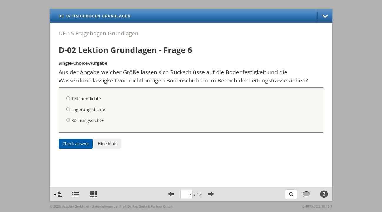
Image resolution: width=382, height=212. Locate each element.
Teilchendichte (83, 98)
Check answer (75, 143)
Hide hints (107, 143)
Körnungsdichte (85, 120)
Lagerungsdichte (85, 109)
